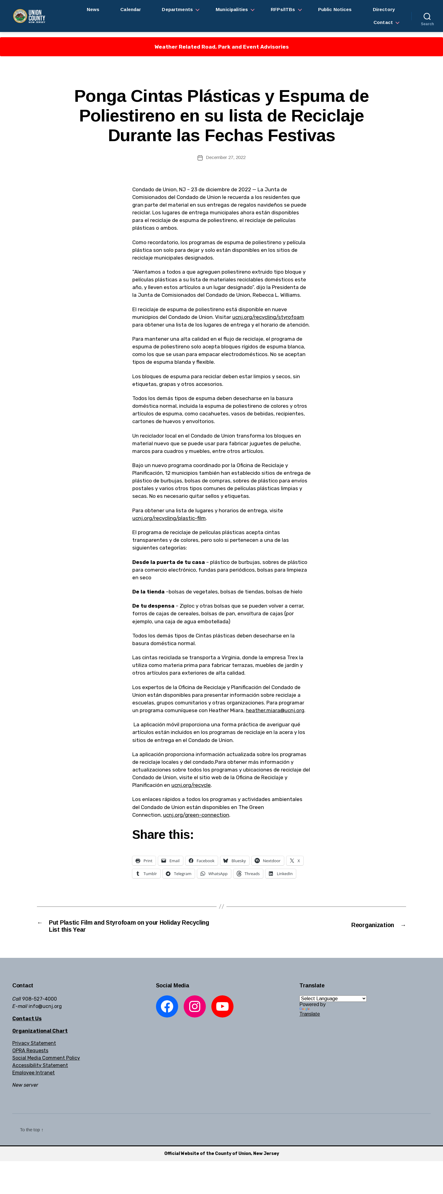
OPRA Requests (30, 1054)
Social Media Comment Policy (46, 1061)
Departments (177, 9)
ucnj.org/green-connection (196, 815)
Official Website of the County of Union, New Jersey (221, 1157)
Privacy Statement (34, 1046)
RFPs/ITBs (283, 9)
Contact (383, 22)
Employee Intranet (33, 1076)
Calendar (130, 9)
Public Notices (335, 9)
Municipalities (232, 9)
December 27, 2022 (225, 157)
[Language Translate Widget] (333, 1002)
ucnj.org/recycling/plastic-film (169, 518)
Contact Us (27, 1022)
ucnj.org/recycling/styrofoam (268, 317)
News (93, 9)
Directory (384, 9)
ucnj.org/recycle (191, 785)
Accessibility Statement (40, 1069)
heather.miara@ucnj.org (275, 710)
